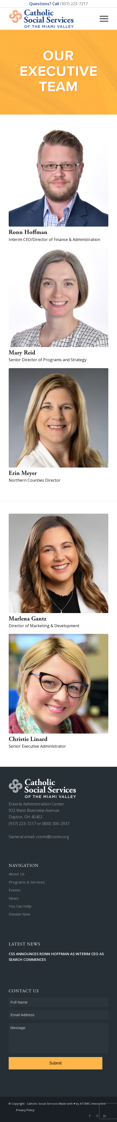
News (14, 898)
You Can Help (20, 906)
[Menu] (101, 13)
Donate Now (19, 914)
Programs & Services (27, 882)
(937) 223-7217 (74, 3)
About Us (17, 873)
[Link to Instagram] (97, 1116)
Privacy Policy (25, 1110)
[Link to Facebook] (89, 1116)
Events (15, 889)
